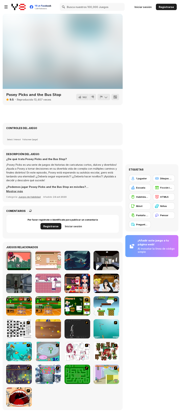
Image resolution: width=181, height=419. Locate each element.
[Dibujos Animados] (164, 178)
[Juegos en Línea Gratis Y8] (18, 7)
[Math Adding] (77, 306)
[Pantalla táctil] (140, 215)
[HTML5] (164, 196)
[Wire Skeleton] (77, 328)
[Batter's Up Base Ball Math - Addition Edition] (19, 306)
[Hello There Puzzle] (77, 351)
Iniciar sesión (143, 6)
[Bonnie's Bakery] (48, 260)
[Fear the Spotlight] (19, 283)
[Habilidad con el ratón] (140, 196)
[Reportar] (103, 97)
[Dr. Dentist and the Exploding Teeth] (19, 397)
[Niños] (164, 206)
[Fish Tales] (19, 351)
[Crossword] (19, 328)
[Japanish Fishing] (48, 351)
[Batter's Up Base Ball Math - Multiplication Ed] (48, 306)
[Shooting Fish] (106, 328)
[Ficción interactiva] (164, 187)
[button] (14, 191)
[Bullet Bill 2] (106, 306)
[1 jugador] (140, 178)
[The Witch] (77, 260)
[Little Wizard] (48, 283)
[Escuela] (140, 187)
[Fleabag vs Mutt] (106, 374)
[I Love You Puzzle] (106, 351)
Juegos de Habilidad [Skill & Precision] (29, 196)
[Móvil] (140, 206)
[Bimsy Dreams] (19, 260)
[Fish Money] (19, 374)
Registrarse (166, 6)
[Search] (64, 7)
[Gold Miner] (48, 328)
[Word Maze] (77, 374)
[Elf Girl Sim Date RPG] (106, 283)
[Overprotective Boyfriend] (77, 283)
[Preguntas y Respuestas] (140, 224)
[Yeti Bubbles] (48, 374)
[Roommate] (106, 260)
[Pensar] (164, 215)
